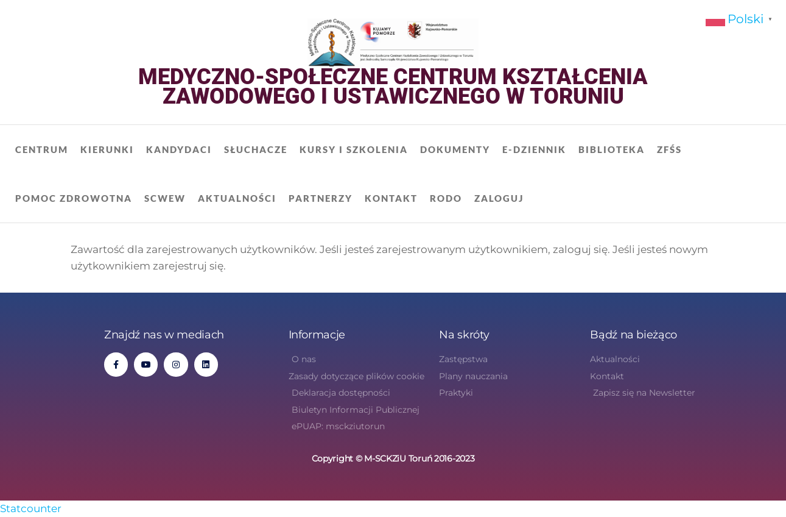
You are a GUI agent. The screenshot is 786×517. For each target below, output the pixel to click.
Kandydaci (179, 149)
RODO (446, 198)
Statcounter (30, 508)
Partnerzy (321, 198)
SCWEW (165, 198)
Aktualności (237, 198)
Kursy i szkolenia (354, 149)
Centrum (41, 149)
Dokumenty (455, 149)
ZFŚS (669, 149)
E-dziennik (534, 149)
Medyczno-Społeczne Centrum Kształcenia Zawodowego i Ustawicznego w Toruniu (393, 86)
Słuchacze (255, 149)
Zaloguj (499, 198)
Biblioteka (611, 149)
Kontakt (391, 198)
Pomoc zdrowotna (73, 198)
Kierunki (107, 149)
